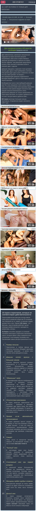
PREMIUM (32, 2)
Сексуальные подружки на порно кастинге (16, 21)
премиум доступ (22, 50)
